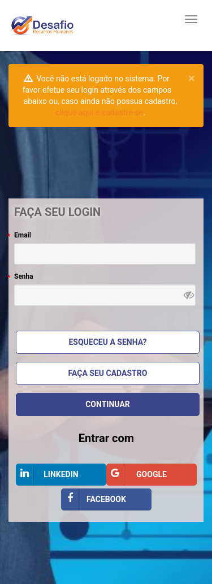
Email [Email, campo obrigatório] (22, 235)
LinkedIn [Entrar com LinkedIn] (47, 475)
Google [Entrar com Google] (136, 475)
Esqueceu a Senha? (107, 342)
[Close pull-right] (191, 78)
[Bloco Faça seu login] (106, 360)
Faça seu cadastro (108, 373)
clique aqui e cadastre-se (99, 112)
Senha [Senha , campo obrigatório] (23, 276)
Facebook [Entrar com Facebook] (93, 499)
